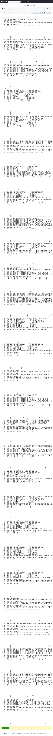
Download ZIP (49, 12)
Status (21, 733)
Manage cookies (35, 733)
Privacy (15, 733)
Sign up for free (5, 728)
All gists (22, 1)
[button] (44, 13)
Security (18, 733)
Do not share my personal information (43, 733)
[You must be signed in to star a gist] (44, 9)
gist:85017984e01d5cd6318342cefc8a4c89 (19, 9)
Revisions (9, 12)
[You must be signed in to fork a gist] (49, 9)
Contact (31, 733)
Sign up (50, 1)
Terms (13, 733)
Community (25, 733)
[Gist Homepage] (4, 1)
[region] (26, 372)
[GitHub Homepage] (4, 733)
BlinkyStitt (6, 9)
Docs (28, 733)
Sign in (46, 1)
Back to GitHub (27, 1)
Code (3, 12)
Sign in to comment (34, 728)
